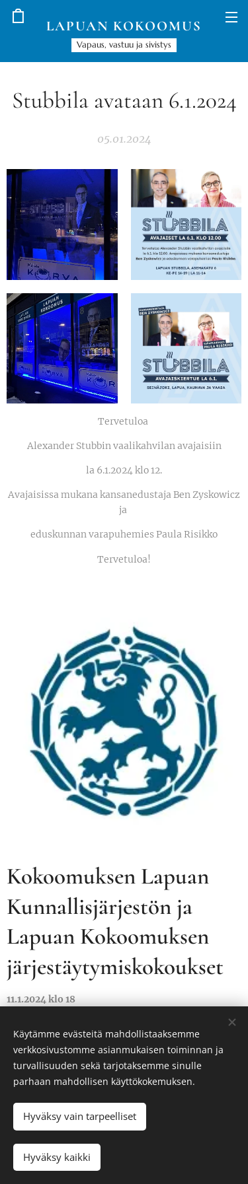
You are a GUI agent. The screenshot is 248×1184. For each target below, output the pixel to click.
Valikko (231, 17)
